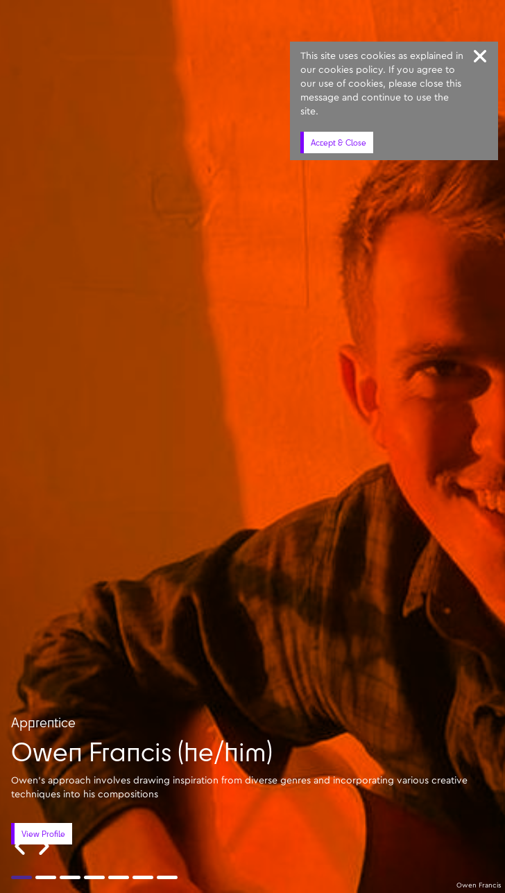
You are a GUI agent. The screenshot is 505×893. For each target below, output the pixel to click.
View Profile (43, 834)
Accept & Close (338, 142)
